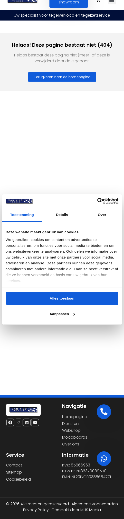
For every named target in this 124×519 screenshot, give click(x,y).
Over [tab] (102, 215)
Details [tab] (62, 215)
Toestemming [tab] (22, 215)
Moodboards (74, 437)
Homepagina (74, 417)
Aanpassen (62, 314)
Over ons (70, 444)
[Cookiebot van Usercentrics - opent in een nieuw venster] (97, 201)
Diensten (70, 423)
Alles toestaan (62, 298)
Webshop (71, 430)
